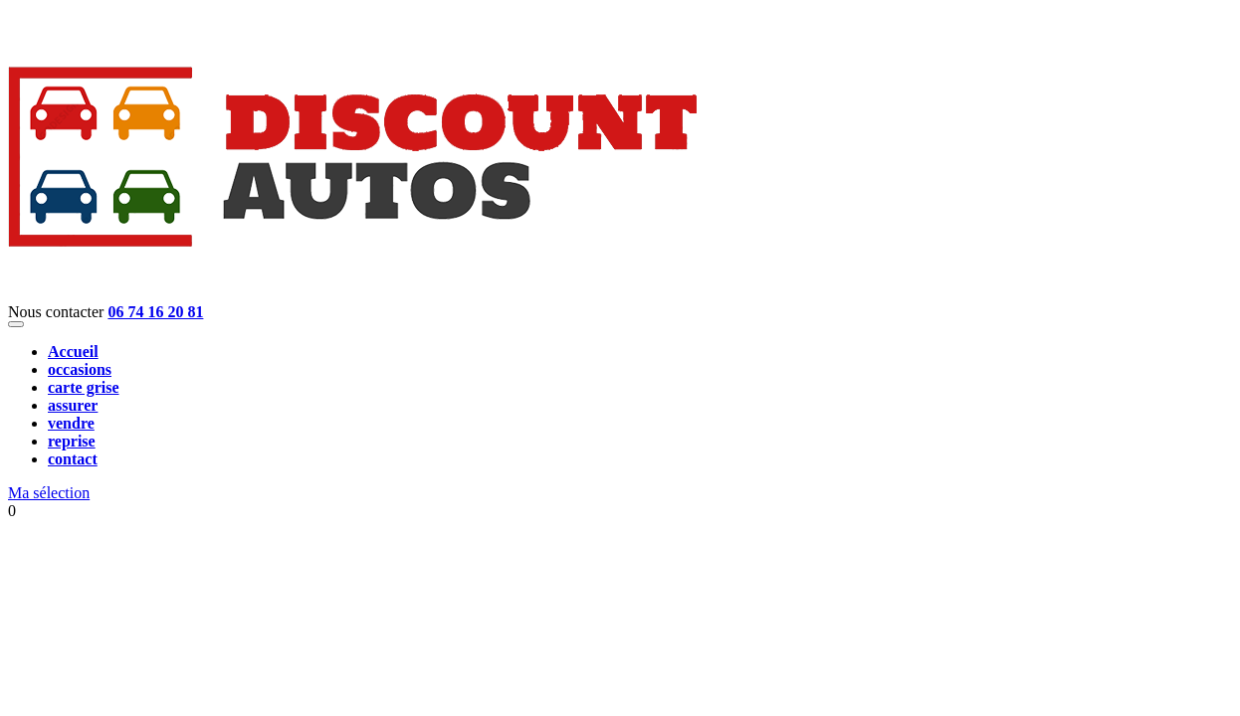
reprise (72, 441)
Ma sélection (49, 492)
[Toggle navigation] (16, 324)
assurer (73, 405)
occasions (79, 369)
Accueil (73, 351)
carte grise (83, 387)
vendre (71, 423)
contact (73, 458)
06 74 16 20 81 (155, 311)
